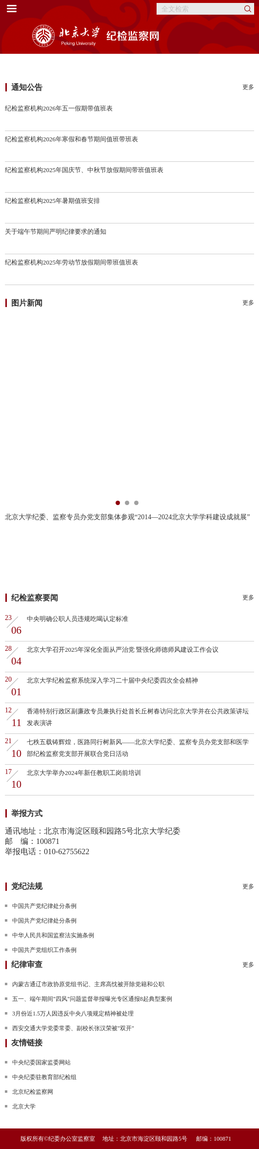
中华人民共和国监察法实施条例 (53, 935)
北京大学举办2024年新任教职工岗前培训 (84, 772)
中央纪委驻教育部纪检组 (44, 1077)
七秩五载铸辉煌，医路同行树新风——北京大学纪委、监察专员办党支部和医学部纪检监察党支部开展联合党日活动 (138, 747)
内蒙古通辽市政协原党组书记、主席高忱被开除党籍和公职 (88, 984)
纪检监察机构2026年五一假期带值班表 (59, 108)
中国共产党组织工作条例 (44, 950)
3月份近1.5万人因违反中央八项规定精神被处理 (73, 1013)
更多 (248, 87)
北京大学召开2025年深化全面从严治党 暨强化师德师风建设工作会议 (123, 649)
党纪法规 (26, 886)
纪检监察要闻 (34, 598)
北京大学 (24, 1106)
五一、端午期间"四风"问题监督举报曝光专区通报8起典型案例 (92, 998)
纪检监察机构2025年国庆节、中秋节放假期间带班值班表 (84, 170)
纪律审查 (26, 964)
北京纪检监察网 (32, 1091)
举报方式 (26, 813)
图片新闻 (26, 303)
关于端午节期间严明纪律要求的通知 (55, 231)
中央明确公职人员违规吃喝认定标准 (77, 618)
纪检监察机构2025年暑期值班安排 (52, 200)
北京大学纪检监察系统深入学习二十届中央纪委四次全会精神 (112, 680)
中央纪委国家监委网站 (41, 1062)
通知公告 (26, 87)
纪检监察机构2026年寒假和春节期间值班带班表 (71, 139)
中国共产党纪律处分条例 (44, 906)
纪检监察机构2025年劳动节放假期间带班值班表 (71, 262)
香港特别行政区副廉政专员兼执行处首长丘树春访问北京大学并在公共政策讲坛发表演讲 (138, 717)
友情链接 (26, 1043)
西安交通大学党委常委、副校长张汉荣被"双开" (73, 1028)
